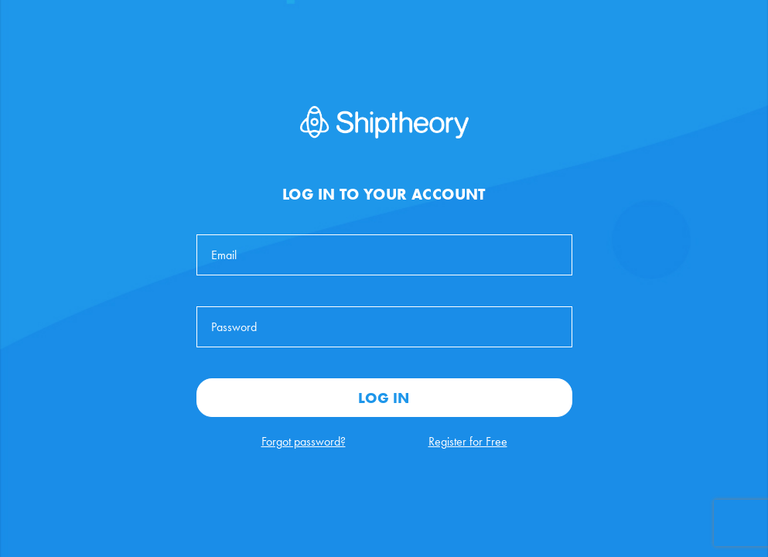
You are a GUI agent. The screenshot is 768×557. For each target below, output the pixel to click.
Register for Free (467, 441)
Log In (383, 397)
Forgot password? (303, 441)
